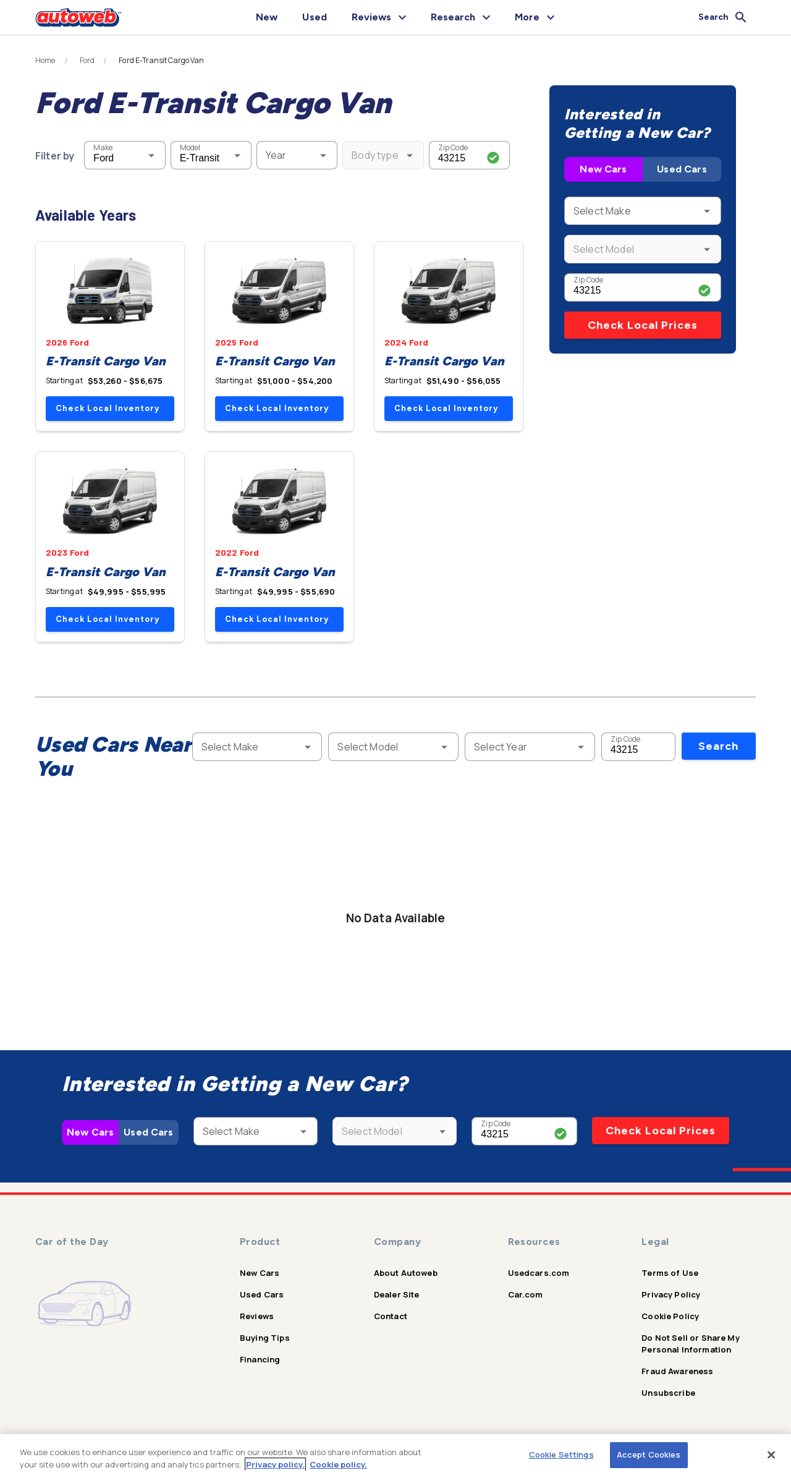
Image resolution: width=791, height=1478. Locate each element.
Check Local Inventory (107, 408)
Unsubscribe (668, 1392)
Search (718, 746)
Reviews (257, 1316)
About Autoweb (406, 1272)
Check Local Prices (643, 325)
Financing (260, 1359)
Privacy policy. (275, 1464)
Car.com (525, 1294)
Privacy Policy (670, 1294)
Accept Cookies (649, 1454)
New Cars (603, 169)
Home (45, 61)
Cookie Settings (561, 1454)
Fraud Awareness (677, 1371)
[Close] (771, 1454)
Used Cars (681, 169)
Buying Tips (265, 1337)
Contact (390, 1316)
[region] (395, 1456)
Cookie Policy (670, 1316)
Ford (87, 61)
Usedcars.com (539, 1272)
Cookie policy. (338, 1464)
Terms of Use (669, 1272)
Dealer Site (397, 1294)
